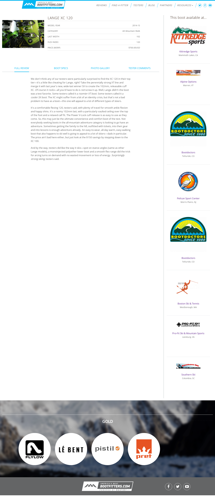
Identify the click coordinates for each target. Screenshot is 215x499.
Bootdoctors (188, 152)
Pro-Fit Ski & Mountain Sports (188, 333)
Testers (138, 5)
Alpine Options (188, 81)
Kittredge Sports (188, 51)
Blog (151, 5)
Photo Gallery (100, 68)
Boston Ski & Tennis (188, 303)
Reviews (101, 5)
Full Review (21, 68)
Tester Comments (139, 68)
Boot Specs (61, 68)
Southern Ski (188, 374)
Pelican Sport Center (188, 198)
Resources (185, 5)
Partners (166, 5)
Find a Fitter (120, 5)
